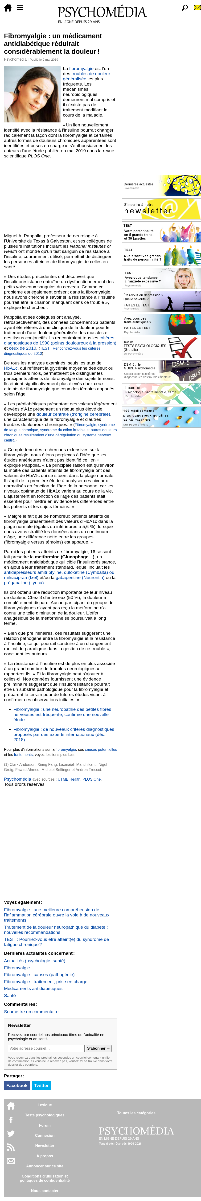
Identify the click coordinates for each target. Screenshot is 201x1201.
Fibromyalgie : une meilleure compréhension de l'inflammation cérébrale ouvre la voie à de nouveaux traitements (56, 915)
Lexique (45, 1105)
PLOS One (91, 779)
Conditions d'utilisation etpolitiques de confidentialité (45, 1178)
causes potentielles (101, 749)
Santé (10, 995)
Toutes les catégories (136, 1113)
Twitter (41, 1085)
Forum (45, 1125)
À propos (45, 1156)
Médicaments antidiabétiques (33, 988)
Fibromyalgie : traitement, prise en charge (45, 981)
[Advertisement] (60, 196)
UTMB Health (69, 779)
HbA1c (11, 368)
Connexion (45, 1136)
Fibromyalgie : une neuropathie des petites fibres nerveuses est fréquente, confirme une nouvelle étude (62, 714)
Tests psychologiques (45, 1115)
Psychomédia (15, 59)
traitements (23, 755)
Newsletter (44, 1146)
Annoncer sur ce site (44, 1166)
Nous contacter (44, 1191)
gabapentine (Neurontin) (80, 577)
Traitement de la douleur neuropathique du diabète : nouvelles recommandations (56, 930)
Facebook (17, 1085)
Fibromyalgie (17, 967)
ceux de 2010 (22, 348)
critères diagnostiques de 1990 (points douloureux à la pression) (60, 340)
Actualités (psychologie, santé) (34, 960)
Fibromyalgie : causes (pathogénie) (39, 974)
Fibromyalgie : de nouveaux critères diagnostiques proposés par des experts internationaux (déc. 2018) (63, 734)
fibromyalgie (81, 68)
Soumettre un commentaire (31, 1011)
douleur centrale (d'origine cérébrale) (73, 414)
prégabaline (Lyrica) (24, 582)
